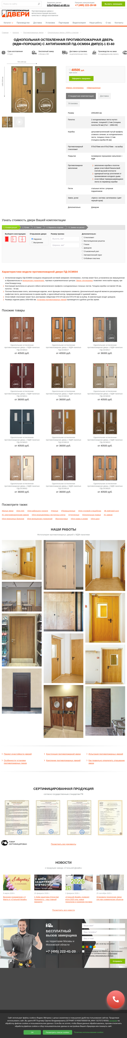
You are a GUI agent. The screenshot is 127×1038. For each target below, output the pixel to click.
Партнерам (64, 23)
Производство (23, 23)
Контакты (119, 23)
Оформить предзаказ (81, 78)
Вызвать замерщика (113, 4)
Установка (50, 23)
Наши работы (95, 23)
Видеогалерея (79, 23)
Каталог (8, 23)
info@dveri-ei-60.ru (58, 5)
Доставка (37, 23)
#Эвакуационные (94, 88)
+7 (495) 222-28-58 (85, 5)
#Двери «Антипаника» (75, 88)
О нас (108, 23)
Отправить (117, 961)
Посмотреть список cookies (57, 1032)
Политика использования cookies (88, 1032)
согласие (94, 951)
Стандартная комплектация (81, 96)
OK (32, 1032)
